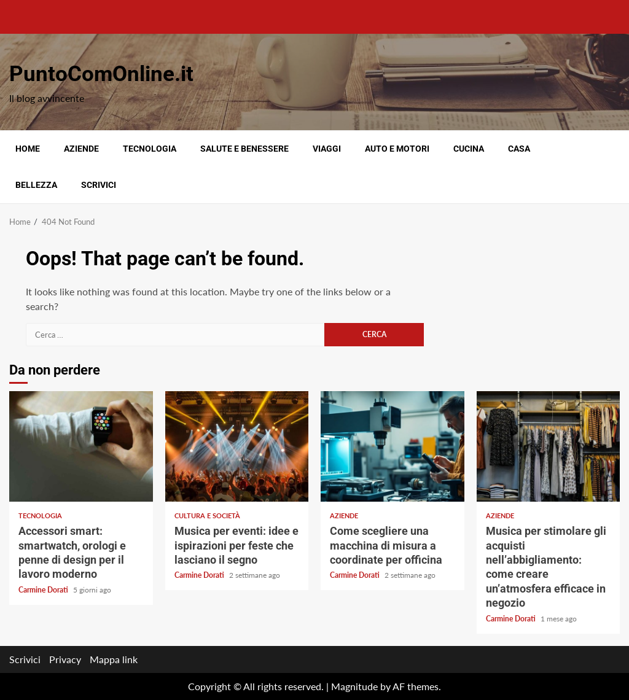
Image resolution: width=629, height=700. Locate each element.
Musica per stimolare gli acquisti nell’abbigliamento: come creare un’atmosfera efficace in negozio (548, 446)
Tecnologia (149, 149)
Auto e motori (397, 149)
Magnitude (354, 686)
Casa (519, 149)
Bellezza (36, 185)
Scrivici (98, 185)
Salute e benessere (244, 149)
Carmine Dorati (44, 589)
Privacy (65, 659)
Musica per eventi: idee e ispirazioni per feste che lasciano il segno (237, 446)
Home (27, 149)
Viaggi (327, 149)
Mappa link (114, 659)
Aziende (81, 149)
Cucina (468, 149)
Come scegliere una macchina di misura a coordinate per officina (392, 446)
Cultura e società (207, 515)
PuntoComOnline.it (101, 74)
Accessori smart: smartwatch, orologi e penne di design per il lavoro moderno (81, 446)
